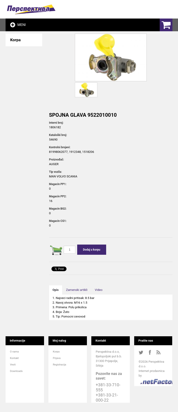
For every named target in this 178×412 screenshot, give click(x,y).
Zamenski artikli (76, 290)
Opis (56, 290)
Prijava (56, 358)
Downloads (16, 371)
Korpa (56, 351)
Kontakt (14, 358)
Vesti (13, 364)
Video (98, 290)
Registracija (59, 364)
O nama (14, 351)
